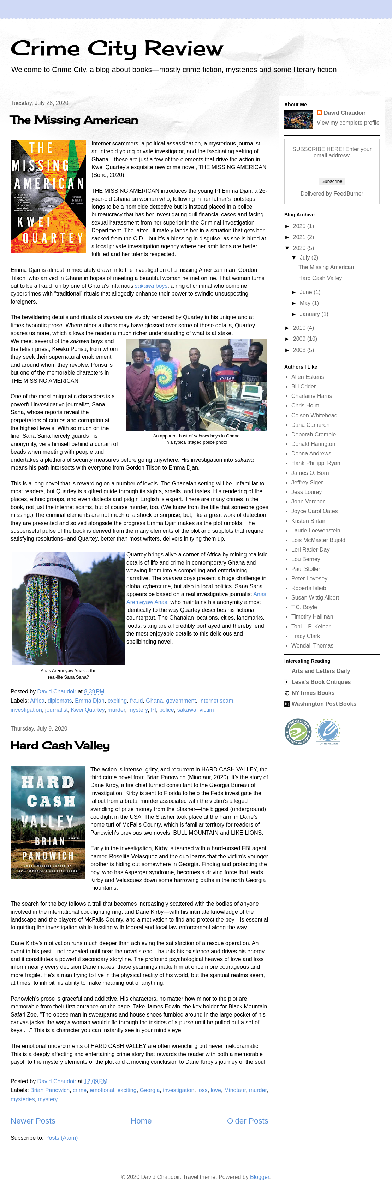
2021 (300, 237)
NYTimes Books (313, 693)
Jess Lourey (306, 492)
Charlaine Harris (311, 396)
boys (151, 286)
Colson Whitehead (314, 415)
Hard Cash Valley (60, 745)
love (216, 1090)
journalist (56, 710)
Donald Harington (313, 444)
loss (202, 1090)
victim (207, 710)
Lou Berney (305, 559)
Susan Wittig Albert (315, 598)
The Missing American (74, 119)
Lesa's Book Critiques (321, 682)
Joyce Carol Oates (314, 511)
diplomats (60, 701)
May (306, 303)
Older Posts (247, 1120)
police (166, 710)
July (305, 258)
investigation (26, 710)
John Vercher (308, 502)
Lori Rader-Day (310, 550)
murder (116, 710)
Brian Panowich (50, 1090)
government (181, 701)
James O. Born (310, 473)
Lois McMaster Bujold (318, 540)
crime (80, 1090)
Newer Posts (33, 1120)
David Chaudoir (345, 113)
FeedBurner (348, 194)
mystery (138, 710)
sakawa (186, 710)
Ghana (154, 701)
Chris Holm (305, 406)
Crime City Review (117, 47)
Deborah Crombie (313, 434)
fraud (136, 701)
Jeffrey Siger (307, 482)
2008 (300, 350)
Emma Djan (90, 701)
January (310, 314)
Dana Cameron (310, 425)
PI (153, 710)
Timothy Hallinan (312, 617)
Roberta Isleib (308, 588)
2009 (300, 339)
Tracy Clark (305, 636)
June (307, 292)
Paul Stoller (305, 569)
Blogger (259, 1177)
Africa (37, 701)
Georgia (150, 1090)
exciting (117, 701)
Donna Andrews (311, 454)
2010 (300, 328)
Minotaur (235, 1090)
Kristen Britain (309, 521)
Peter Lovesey (309, 579)
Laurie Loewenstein (315, 531)
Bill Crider (303, 386)
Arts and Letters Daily (321, 671)
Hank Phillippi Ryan (315, 463)
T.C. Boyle (304, 607)
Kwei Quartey (88, 710)
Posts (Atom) (61, 1138)
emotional (102, 1090)
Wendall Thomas (312, 646)
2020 (300, 248)
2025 (300, 226)
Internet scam (216, 701)
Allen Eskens (307, 377)
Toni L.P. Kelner (311, 627)
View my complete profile (348, 123)
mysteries (23, 1099)
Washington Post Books (324, 704)
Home (141, 1120)
